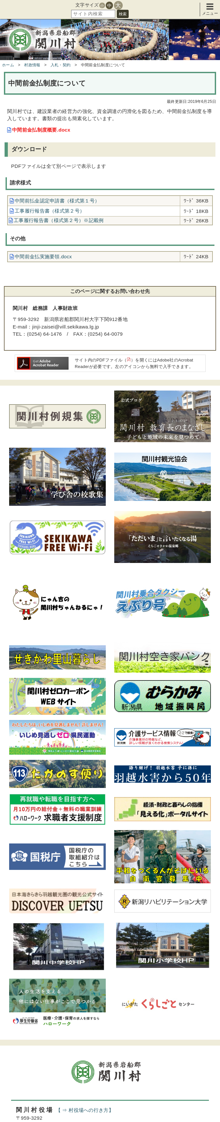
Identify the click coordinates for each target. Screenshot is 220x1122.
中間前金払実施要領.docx (43, 256)
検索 (123, 14)
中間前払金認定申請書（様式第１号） (57, 200)
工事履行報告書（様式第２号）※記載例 (58, 220)
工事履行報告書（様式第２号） (50, 211)
